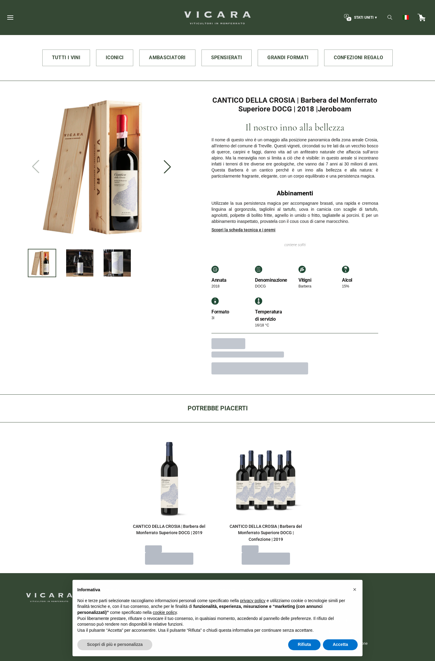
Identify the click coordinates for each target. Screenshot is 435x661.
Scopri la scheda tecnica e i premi (243, 229)
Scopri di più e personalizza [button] (115, 653)
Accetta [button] (340, 653)
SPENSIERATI (226, 57)
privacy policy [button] (253, 609)
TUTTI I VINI (66, 57)
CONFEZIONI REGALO (358, 57)
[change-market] (360, 17)
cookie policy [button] (165, 620)
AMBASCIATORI (167, 57)
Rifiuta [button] (304, 653)
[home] (217, 17)
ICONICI (115, 57)
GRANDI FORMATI (287, 57)
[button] (354, 598)
